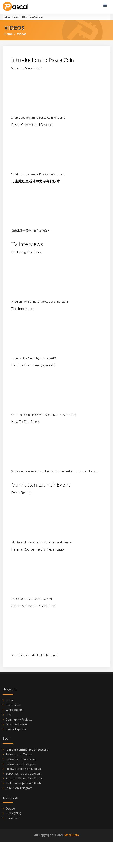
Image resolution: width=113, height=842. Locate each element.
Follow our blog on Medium (24, 769)
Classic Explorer (16, 729)
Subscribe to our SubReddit (23, 774)
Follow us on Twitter (19, 754)
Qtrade (10, 808)
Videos (21, 34)
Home (8, 34)
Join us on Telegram (19, 788)
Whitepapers (14, 710)
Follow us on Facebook (20, 759)
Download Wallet (17, 724)
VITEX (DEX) (13, 813)
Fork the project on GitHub (23, 783)
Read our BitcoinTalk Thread (24, 778)
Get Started (13, 705)
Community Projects (19, 719)
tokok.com (12, 818)
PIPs (8, 715)
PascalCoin (71, 835)
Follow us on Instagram (21, 764)
